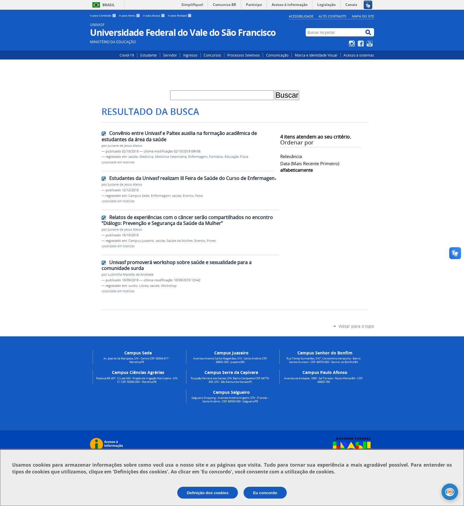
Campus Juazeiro (141, 241)
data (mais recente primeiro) (309, 163)
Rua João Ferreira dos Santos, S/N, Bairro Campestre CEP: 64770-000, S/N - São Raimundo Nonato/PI (230, 380)
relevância (291, 156)
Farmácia (216, 157)
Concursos (212, 55)
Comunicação (277, 55)
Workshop (169, 286)
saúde (133, 157)
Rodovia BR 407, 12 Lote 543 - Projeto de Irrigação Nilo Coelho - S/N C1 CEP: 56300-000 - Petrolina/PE (137, 380)
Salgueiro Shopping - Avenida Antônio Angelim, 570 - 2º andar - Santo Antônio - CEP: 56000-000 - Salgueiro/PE (230, 399)
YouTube (370, 43)
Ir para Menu (130, 15)
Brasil (108, 4)
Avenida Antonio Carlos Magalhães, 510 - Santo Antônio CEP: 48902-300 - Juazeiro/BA (230, 360)
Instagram (352, 43)
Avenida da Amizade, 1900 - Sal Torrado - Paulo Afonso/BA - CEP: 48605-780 (323, 380)
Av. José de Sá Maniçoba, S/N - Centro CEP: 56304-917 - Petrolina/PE (137, 360)
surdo (132, 286)
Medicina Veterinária (170, 157)
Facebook (361, 43)
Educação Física (236, 157)
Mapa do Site (363, 16)
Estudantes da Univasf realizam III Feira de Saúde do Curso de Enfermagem (192, 178)
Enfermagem (197, 157)
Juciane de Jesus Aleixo (125, 146)
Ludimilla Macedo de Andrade (131, 274)
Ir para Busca (154, 15)
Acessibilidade (301, 16)
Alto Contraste (332, 16)
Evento (188, 196)
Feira (199, 196)
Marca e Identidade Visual (316, 55)
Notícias (129, 162)
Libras (143, 286)
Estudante (148, 55)
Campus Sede (138, 196)
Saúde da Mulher (180, 241)
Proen (211, 241)
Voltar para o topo (356, 326)
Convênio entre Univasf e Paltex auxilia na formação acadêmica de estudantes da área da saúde (179, 136)
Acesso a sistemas (359, 55)
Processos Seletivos (243, 55)
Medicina (146, 157)
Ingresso (190, 55)
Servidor (170, 55)
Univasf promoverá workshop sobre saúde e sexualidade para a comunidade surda (177, 265)
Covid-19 (127, 55)
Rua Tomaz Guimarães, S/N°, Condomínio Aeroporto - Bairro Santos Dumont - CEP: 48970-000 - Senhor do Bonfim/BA (323, 360)
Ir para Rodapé (180, 15)
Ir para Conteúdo (103, 15)
